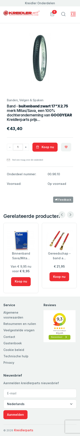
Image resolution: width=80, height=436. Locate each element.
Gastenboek (12, 343)
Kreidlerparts (23, 430)
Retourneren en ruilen (19, 324)
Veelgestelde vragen (19, 330)
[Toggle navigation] (63, 14)
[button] (52, 14)
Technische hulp (15, 356)
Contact (9, 337)
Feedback (63, 199)
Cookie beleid (13, 350)
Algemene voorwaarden (13, 315)
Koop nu (45, 147)
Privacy (8, 362)
